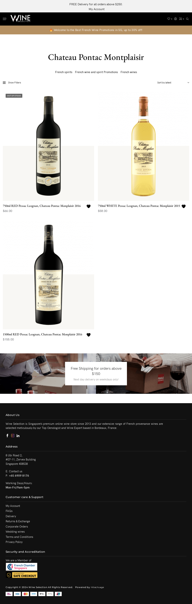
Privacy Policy (14, 542)
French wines (129, 72)
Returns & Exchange (18, 521)
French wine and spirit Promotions (96, 72)
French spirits (63, 72)
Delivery (11, 516)
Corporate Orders (17, 526)
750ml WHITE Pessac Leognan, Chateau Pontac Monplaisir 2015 (139, 206)
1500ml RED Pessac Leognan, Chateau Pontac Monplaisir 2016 (42, 334)
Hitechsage (97, 587)
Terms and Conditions (19, 537)
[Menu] (5, 19)
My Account (96, 9)
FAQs (9, 511)
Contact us (15, 471)
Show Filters (12, 83)
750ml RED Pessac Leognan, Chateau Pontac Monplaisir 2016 (42, 206)
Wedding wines (15, 531)
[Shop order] (172, 82)
